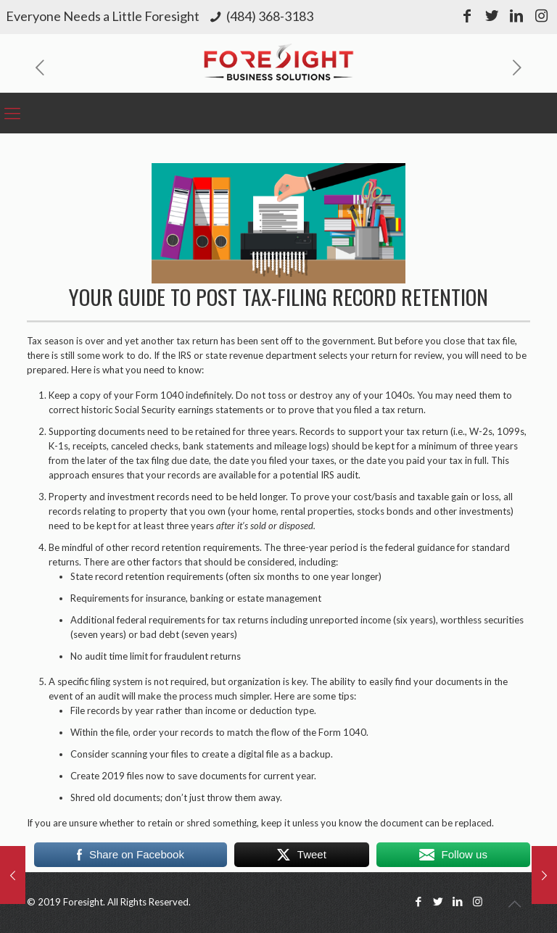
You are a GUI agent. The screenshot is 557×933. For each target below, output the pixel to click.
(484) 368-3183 (269, 16)
